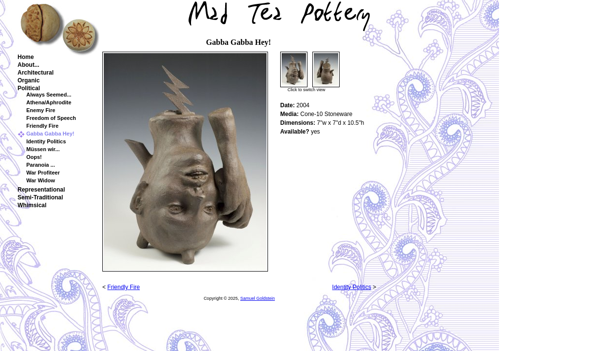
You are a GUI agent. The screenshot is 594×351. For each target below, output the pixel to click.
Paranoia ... (40, 165)
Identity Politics (46, 141)
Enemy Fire (40, 110)
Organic (28, 80)
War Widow (40, 180)
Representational (41, 189)
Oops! (34, 157)
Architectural (36, 72)
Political (29, 88)
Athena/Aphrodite (48, 102)
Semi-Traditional (40, 197)
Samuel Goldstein (257, 298)
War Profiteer (43, 173)
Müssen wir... (42, 149)
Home (26, 57)
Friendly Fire (42, 126)
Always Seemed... (48, 95)
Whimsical (32, 205)
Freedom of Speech (51, 118)
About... (28, 64)
